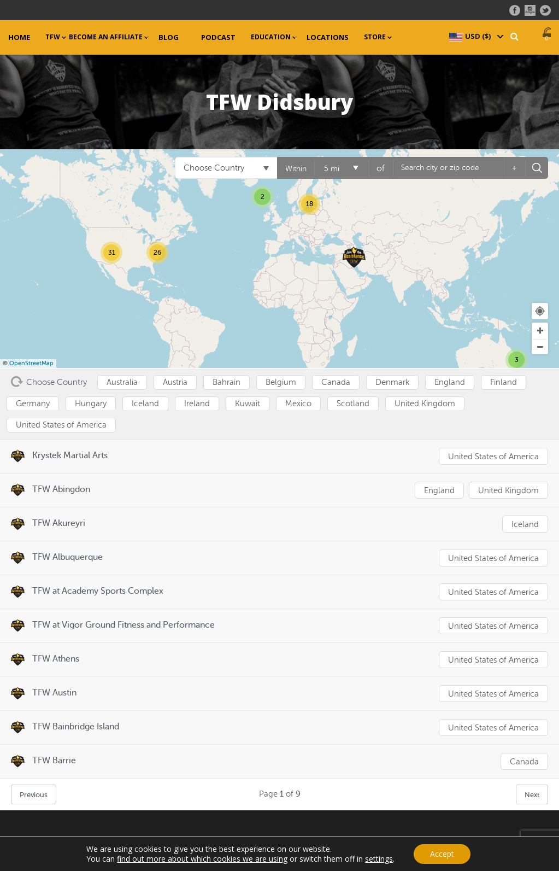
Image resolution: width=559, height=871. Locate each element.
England (439, 490)
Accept (442, 854)
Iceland (525, 524)
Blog (168, 37)
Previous (34, 795)
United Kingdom (508, 490)
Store (375, 37)
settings (379, 859)
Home (19, 37)
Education (271, 37)
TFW (52, 37)
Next (532, 795)
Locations (328, 37)
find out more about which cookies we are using (202, 859)
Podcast (218, 37)
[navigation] (475, 36)
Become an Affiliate (106, 37)
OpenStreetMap (31, 363)
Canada (524, 762)
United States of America (493, 456)
